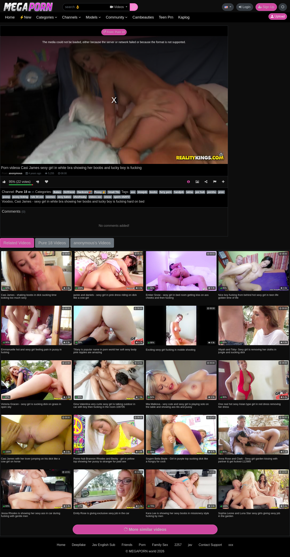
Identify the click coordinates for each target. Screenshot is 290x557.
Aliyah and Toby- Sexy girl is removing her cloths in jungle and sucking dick (247, 351)
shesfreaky (80, 197)
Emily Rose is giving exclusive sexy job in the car (101, 513)
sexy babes (64, 197)
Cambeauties (143, 17)
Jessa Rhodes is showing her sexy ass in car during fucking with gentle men (30, 515)
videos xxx (95, 197)
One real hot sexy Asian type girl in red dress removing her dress (249, 405)
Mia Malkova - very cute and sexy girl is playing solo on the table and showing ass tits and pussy (177, 405)
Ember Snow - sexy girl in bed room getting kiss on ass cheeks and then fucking (177, 296)
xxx (230, 545)
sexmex (50, 197)
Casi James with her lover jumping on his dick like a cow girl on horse (30, 460)
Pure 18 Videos (52, 243)
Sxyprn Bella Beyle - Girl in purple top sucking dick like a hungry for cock (177, 460)
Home (10, 17)
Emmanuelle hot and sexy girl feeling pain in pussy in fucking (31, 351)
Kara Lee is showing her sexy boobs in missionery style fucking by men (177, 515)
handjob (179, 192)
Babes (57, 192)
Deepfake (79, 545)
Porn (142, 545)
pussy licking (20, 197)
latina (189, 192)
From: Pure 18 (114, 32)
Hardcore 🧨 (84, 192)
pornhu (211, 192)
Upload (278, 16)
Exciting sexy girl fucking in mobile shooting (170, 349)
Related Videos (17, 243)
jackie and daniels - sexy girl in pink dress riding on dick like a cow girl (105, 296)
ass (133, 192)
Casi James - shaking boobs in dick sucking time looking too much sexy (28, 296)
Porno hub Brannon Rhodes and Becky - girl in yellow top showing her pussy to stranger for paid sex (104, 460)
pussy (6, 197)
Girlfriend (69, 192)
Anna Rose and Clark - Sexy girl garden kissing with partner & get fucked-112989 (248, 460)
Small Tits (113, 192)
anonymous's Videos (92, 243)
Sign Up (266, 7)
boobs (153, 192)
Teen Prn (166, 17)
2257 (178, 545)
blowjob (142, 192)
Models (93, 17)
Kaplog (184, 17)
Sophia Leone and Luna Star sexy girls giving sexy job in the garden (249, 515)
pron (221, 192)
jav (190, 545)
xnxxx (107, 197)
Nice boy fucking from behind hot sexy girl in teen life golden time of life (248, 296)
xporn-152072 (121, 197)
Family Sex (160, 545)
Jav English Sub (103, 545)
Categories (46, 17)
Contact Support (210, 545)
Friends (127, 545)
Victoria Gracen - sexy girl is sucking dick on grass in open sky (31, 405)
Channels (71, 17)
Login (245, 7)
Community (116, 17)
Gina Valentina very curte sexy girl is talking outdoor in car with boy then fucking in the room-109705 (104, 405)
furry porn (165, 192)
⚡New (25, 17)
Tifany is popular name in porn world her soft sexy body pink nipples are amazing (105, 351)
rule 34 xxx (37, 197)
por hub (200, 192)
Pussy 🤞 (99, 192)
